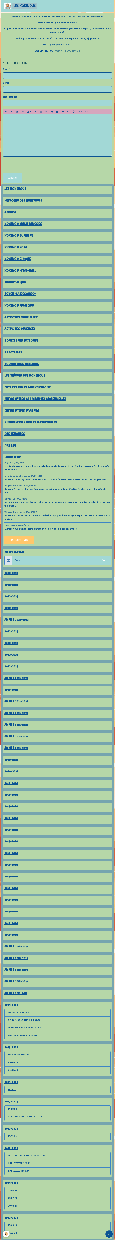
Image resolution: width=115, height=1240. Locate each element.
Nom (5, 69)
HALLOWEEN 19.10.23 (19, 1163)
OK (103, 560)
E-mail (6, 83)
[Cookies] (6, 1234)
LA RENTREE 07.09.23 (19, 1012)
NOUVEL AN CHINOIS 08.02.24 (24, 1020)
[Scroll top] (109, 1234)
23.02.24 (12, 1198)
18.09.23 (12, 1136)
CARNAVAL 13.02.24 (18, 1171)
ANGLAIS (13, 1063)
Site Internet (10, 97)
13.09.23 (12, 1090)
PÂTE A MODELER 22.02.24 (22, 1035)
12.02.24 (12, 1233)
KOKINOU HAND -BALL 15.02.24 (25, 1117)
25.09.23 (12, 1225)
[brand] (20, 6)
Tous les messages (19, 540)
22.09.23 (12, 1190)
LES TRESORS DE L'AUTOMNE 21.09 (26, 1156)
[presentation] (25, 165)
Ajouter (12, 178)
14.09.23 (12, 1109)
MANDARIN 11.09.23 (18, 1055)
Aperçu (83, 112)
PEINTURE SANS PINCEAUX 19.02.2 (26, 1028)
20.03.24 (12, 1206)
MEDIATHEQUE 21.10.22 (67, 51)
